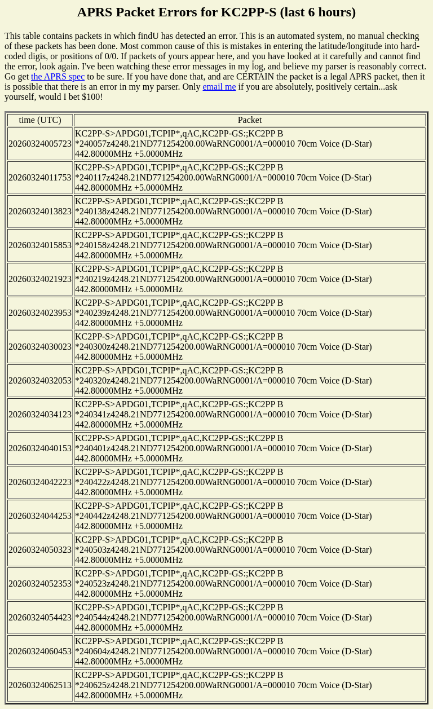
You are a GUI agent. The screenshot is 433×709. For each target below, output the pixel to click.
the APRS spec (58, 76)
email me (219, 86)
